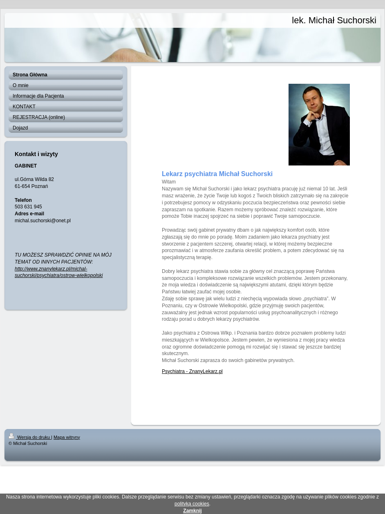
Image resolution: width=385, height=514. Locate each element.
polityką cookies (192, 504)
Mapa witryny (67, 437)
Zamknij (192, 511)
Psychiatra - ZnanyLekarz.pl (192, 371)
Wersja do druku (30, 437)
